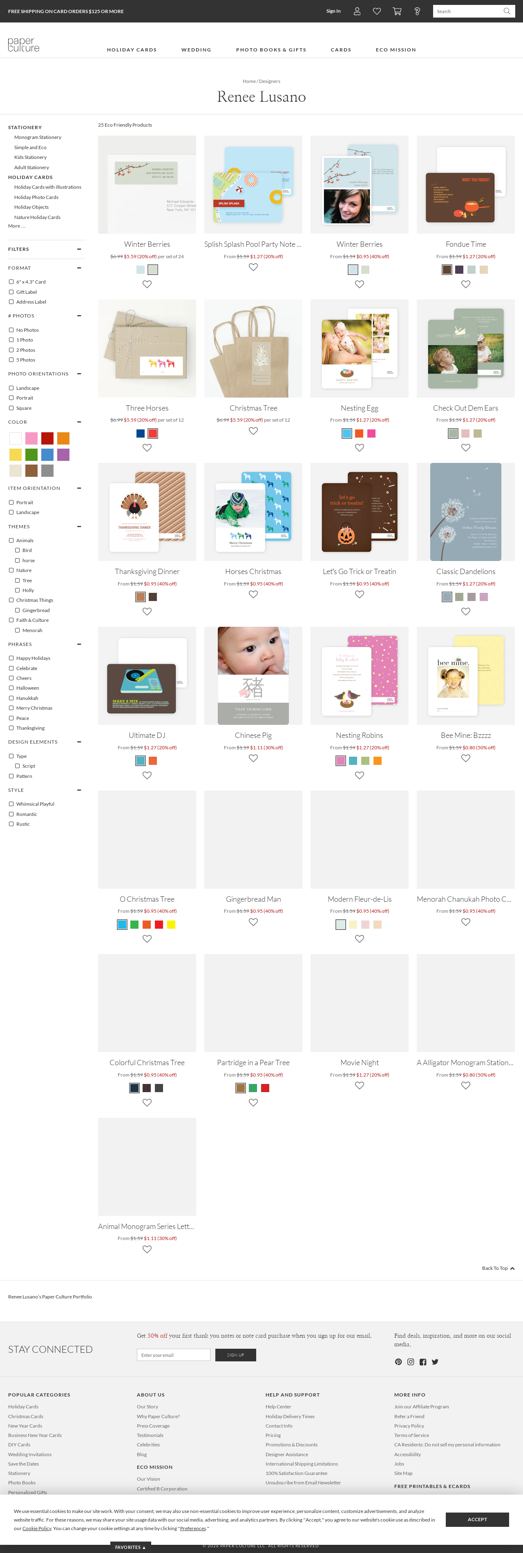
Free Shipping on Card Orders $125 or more (66, 11)
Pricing (273, 1435)
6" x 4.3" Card (27, 282)
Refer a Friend (409, 1416)
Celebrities (148, 1444)
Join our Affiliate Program (421, 1406)
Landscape (23, 388)
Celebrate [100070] (22, 668)
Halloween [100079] (23, 688)
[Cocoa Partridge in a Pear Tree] (241, 1088)
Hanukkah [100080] (23, 698)
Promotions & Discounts (291, 1444)
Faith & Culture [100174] (28, 620)
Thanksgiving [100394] (26, 728)
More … (17, 226)
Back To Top (498, 1268)
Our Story (147, 1406)
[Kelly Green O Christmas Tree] (134, 924)
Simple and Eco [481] (30, 147)
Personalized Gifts (27, 1492)
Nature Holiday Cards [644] (37, 217)
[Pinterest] (398, 1362)
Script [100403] (24, 766)
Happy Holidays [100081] (29, 658)
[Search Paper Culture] (466, 11)
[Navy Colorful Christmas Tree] (135, 1088)
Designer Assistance (287, 1454)
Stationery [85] (25, 127)
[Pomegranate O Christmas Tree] (147, 924)
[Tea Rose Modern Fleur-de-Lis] (365, 924)
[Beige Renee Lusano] (15, 471)
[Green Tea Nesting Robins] (365, 760)
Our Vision (148, 1479)
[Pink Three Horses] (153, 433)
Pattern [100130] (20, 776)
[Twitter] (434, 1362)
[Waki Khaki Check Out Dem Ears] (478, 433)
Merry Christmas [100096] (30, 708)
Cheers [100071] (19, 678)
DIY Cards (19, 1444)
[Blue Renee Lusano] (47, 455)
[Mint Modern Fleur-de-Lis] (341, 924)
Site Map (403, 1473)
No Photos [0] (23, 330)
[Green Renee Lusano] (31, 455)
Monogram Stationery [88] (37, 137)
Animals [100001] (21, 540)
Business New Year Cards (35, 1435)
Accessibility (407, 1454)
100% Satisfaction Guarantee (296, 1473)
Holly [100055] (24, 590)
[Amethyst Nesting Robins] (341, 760)
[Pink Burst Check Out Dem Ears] (465, 433)
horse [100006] (24, 560)
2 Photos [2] (21, 350)
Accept (477, 1519)
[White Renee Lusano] (15, 438)
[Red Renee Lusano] (47, 438)
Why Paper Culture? (158, 1416)
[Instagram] (410, 1362)
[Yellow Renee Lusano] (15, 455)
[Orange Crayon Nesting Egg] (359, 433)
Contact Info (279, 1426)
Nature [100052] (19, 570)
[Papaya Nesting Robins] (377, 760)
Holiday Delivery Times (290, 1416)
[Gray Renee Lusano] (47, 471)
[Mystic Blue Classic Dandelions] (447, 597)
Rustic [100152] (19, 824)
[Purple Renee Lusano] (63, 455)
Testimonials (150, 1435)
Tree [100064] (23, 580)
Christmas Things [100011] (30, 600)
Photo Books (22, 1482)
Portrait (20, 398)
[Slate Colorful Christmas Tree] (159, 1088)
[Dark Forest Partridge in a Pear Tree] (253, 1088)
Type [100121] (17, 756)
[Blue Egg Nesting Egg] (347, 433)
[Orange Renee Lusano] (63, 438)
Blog (142, 1454)
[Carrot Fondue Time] (447, 269)
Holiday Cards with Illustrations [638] (47, 187)
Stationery (19, 1473)
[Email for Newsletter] (173, 1355)
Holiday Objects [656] (31, 207)
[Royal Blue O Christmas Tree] (122, 924)
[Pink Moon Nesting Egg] (371, 433)
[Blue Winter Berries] (141, 269)
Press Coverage (153, 1426)
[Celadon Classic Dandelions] (459, 597)
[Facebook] (422, 1362)
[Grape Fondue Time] (471, 269)
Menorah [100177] (28, 630)
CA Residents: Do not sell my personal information (447, 1444)
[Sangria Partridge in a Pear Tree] (265, 1088)
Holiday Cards (23, 1406)
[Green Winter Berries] (153, 269)
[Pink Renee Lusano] (31, 438)
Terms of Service (411, 1435)
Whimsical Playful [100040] (31, 804)
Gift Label (22, 292)
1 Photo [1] (20, 340)
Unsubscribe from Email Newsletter (303, 1482)
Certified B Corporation (162, 1489)
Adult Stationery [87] (31, 167)
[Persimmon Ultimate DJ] (153, 760)
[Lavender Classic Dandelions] (484, 597)
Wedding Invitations (29, 1454)
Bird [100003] (23, 550)
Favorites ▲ (131, 1547)
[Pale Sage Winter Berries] (365, 269)
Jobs (399, 1464)
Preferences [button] (193, 1528)
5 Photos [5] (21, 360)
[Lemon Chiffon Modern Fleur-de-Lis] (353, 924)
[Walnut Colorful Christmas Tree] (147, 1088)
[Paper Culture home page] (23, 44)
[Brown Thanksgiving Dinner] (153, 597)
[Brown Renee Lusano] (31, 471)
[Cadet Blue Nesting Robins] (353, 760)
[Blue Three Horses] (141, 433)
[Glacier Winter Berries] (353, 269)
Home (249, 81)
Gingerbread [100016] (32, 610)
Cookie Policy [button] (36, 1528)
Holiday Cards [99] (30, 177)
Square (19, 408)
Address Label (27, 302)
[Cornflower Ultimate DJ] (141, 760)
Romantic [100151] (22, 814)
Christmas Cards (25, 1416)
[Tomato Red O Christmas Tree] (159, 924)
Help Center (278, 1406)
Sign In (333, 11)
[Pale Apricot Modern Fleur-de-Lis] (377, 924)
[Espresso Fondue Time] (484, 269)
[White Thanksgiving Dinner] (141, 597)
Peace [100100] (18, 718)
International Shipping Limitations (302, 1464)
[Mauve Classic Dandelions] (471, 597)
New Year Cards (25, 1426)
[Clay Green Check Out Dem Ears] (453, 433)
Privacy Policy (409, 1426)
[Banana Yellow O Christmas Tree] (171, 924)
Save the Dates (23, 1464)
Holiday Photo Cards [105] (36, 197)
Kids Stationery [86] (30, 157)
